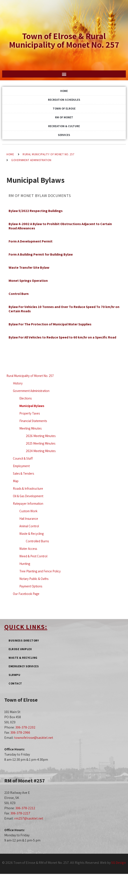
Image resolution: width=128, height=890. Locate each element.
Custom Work (28, 511)
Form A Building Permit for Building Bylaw (41, 254)
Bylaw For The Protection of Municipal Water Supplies (50, 324)
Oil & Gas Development (28, 496)
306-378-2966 (20, 732)
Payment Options (30, 586)
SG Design (118, 862)
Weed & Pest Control (33, 556)
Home (64, 91)
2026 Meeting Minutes (41, 436)
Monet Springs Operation (28, 280)
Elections (25, 398)
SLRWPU (14, 675)
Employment (21, 466)
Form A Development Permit (30, 241)
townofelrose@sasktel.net (33, 737)
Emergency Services (24, 666)
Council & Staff (23, 458)
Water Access (28, 549)
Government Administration (31, 160)
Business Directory (24, 640)
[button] (64, 74)
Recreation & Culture (64, 126)
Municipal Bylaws (31, 406)
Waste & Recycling (31, 534)
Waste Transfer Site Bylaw (29, 267)
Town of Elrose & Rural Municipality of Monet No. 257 (64, 40)
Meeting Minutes (30, 428)
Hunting (24, 564)
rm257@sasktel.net (28, 818)
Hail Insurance (28, 519)
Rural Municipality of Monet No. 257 (48, 154)
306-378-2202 (25, 727)
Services (64, 135)
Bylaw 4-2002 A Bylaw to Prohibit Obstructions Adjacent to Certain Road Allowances (60, 226)
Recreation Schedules (64, 100)
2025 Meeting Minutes (40, 443)
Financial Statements (33, 421)
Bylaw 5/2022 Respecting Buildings (36, 211)
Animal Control (29, 526)
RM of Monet (64, 117)
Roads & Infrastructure (28, 488)
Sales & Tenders (23, 473)
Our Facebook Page (26, 594)
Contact (15, 683)
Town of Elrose (64, 108)
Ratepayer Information (28, 503)
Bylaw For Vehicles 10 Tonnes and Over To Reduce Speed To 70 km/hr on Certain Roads (64, 309)
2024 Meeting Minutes (41, 451)
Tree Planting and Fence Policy (40, 571)
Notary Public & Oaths (33, 579)
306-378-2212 (25, 808)
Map (16, 481)
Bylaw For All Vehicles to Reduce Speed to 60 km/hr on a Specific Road (62, 337)
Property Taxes (29, 413)
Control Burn (19, 293)
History (18, 383)
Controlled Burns (37, 541)
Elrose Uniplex (20, 649)
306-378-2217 (20, 813)
